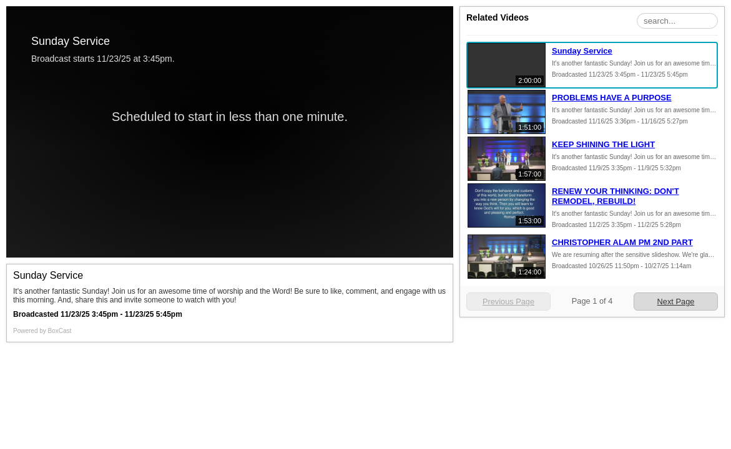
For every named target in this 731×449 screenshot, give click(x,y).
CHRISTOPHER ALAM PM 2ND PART (622, 242)
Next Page (676, 301)
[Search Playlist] (677, 21)
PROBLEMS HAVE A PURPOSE (612, 97)
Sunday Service (582, 51)
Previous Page (508, 301)
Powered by (42, 330)
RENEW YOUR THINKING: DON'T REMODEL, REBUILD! (615, 196)
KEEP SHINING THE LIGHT (603, 144)
